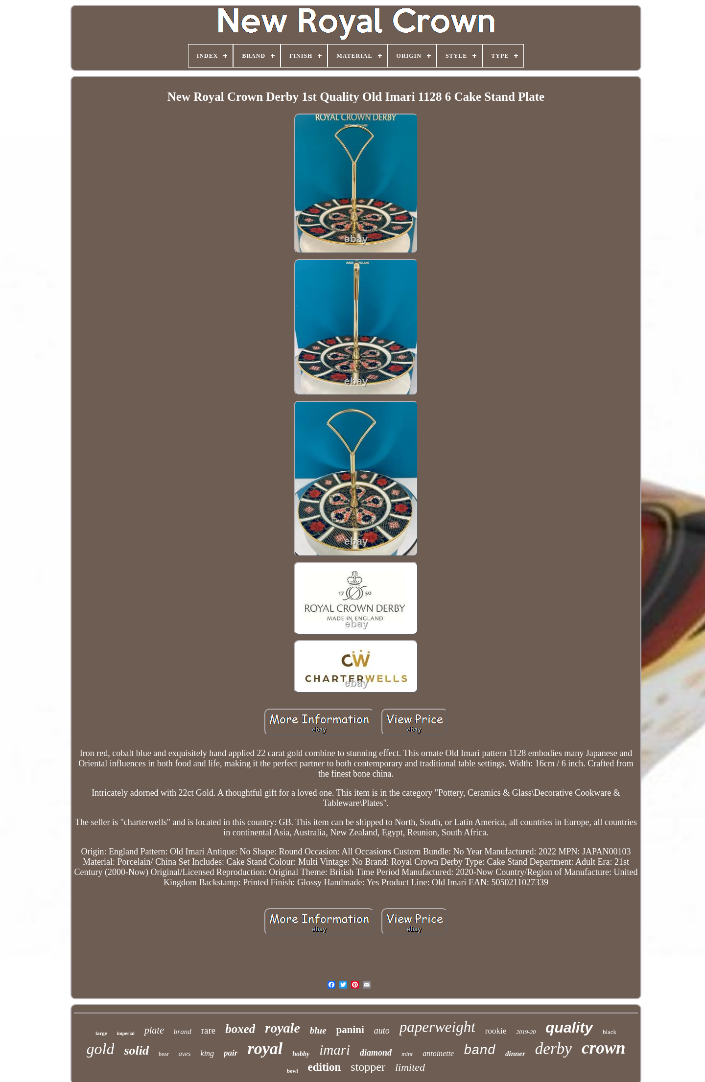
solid (136, 1050)
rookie (495, 1031)
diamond (376, 1053)
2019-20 (526, 1032)
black (609, 1032)
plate (154, 1030)
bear (164, 1054)
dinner (515, 1054)
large (101, 1033)
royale (282, 1028)
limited (410, 1067)
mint (407, 1054)
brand (182, 1032)
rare (208, 1030)
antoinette (438, 1053)
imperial (126, 1033)
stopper (368, 1066)
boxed (240, 1029)
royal (264, 1048)
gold (101, 1049)
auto (382, 1031)
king (207, 1053)
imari (334, 1050)
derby (553, 1049)
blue (318, 1030)
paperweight (437, 1027)
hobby (300, 1054)
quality (569, 1027)
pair (230, 1053)
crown (603, 1048)
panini (350, 1030)
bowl (292, 1071)
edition (324, 1067)
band (479, 1050)
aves (185, 1054)
